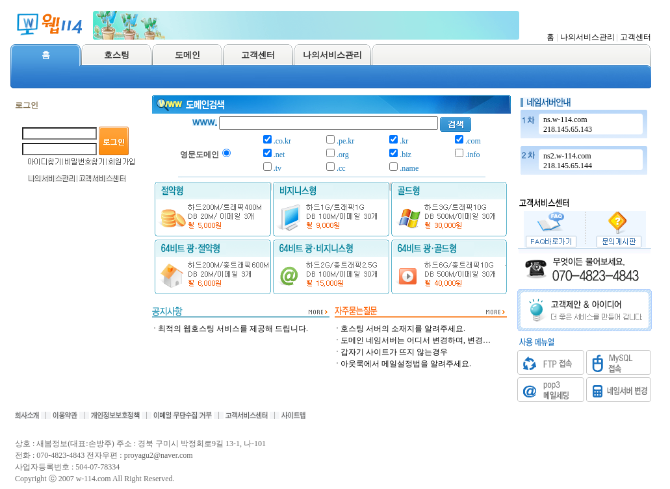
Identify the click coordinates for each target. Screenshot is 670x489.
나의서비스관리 (587, 37)
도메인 (187, 55)
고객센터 (635, 37)
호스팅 (116, 55)
